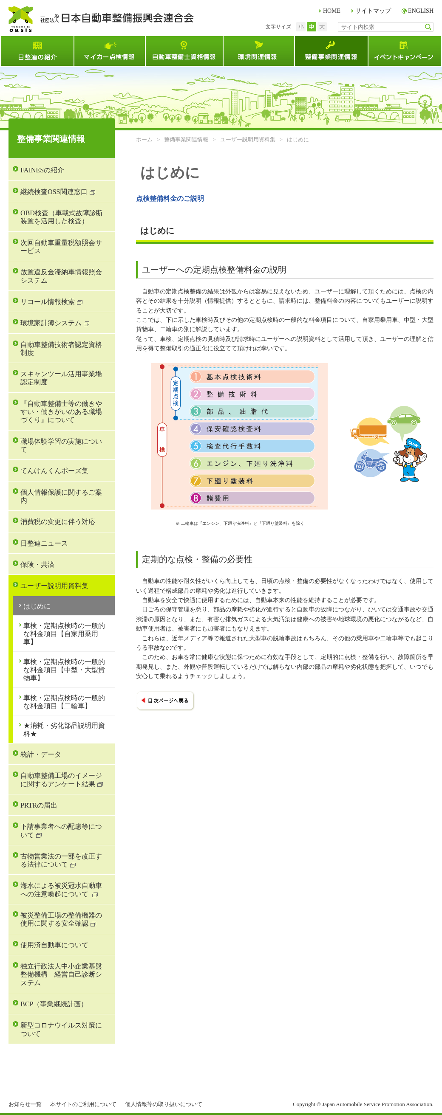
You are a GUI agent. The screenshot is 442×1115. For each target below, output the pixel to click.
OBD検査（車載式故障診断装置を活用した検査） (61, 217)
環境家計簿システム (51, 323)
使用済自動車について (54, 945)
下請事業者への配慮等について (61, 830)
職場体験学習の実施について (61, 445)
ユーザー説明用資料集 (247, 139)
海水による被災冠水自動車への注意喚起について (61, 889)
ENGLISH (421, 11)
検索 (428, 27)
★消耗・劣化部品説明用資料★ (64, 729)
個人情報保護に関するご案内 (61, 496)
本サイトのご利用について (83, 1104)
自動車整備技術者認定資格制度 (61, 348)
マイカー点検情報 (109, 51)
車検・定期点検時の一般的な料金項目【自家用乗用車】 (64, 634)
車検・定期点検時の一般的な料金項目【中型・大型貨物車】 (64, 670)
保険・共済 (37, 564)
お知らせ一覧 (25, 1104)
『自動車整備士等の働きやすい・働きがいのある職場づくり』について (61, 412)
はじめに (37, 606)
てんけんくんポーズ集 (54, 470)
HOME (331, 11)
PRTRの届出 (38, 805)
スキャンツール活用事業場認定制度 (61, 378)
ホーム (144, 139)
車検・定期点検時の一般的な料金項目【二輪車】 (64, 702)
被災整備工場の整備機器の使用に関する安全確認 (61, 919)
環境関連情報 (258, 51)
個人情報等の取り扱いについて (163, 1104)
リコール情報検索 (47, 301)
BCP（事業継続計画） (54, 1004)
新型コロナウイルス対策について (61, 1029)
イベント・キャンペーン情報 (405, 51)
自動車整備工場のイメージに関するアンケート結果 (61, 779)
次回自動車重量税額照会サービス (61, 246)
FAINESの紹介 (42, 170)
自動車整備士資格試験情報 (184, 51)
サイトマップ (373, 11)
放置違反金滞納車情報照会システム (61, 276)
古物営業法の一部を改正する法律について (61, 860)
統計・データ (40, 754)
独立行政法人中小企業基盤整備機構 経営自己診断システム (61, 974)
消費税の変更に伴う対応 (57, 521)
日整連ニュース (44, 543)
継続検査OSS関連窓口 (54, 191)
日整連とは (37, 51)
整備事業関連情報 (331, 51)
